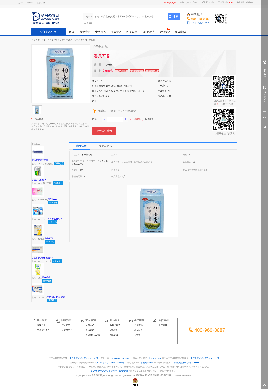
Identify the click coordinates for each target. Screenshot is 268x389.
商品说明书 (105, 146)
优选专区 (116, 31)
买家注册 (41, 325)
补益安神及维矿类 (56, 40)
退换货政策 (115, 325)
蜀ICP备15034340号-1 (100, 371)
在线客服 (194, 14)
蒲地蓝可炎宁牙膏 (40, 160)
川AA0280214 (155, 358)
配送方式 (90, 330)
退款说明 (114, 330)
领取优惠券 (148, 31)
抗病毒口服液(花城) (56, 297)
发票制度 (114, 335)
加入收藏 (39, 119)
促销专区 (164, 31)
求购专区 (240, 2)
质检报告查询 (208, 2)
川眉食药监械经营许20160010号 (84, 358)
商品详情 (81, 146)
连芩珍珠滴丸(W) (55, 219)
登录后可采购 (104, 130)
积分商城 (180, 31)
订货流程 (66, 325)
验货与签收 (67, 330)
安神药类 (78, 40)
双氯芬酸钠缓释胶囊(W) (42, 258)
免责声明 (163, 325)
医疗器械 (131, 31)
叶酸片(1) (52, 199)
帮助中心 (250, 2)
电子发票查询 (222, 2)
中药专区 (100, 31)
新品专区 (85, 31)
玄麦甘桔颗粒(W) (39, 180)
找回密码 (138, 325)
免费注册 (41, 2)
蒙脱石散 (49, 238)
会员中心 (194, 2)
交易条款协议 (43, 330)
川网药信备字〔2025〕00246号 (110, 362)
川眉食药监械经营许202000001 (186, 362)
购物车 (184, 2)
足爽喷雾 (46, 277)
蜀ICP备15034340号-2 (120, 371)
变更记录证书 (147, 362)
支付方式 (90, 325)
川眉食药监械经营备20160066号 (204, 358)
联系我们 (138, 330)
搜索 (175, 16)
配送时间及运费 (93, 335)
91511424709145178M (121, 358)
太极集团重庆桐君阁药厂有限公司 (115, 85)
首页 (71, 31)
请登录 (30, 2)
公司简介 (138, 335)
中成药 (69, 40)
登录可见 (102, 56)
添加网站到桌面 (171, 2)
